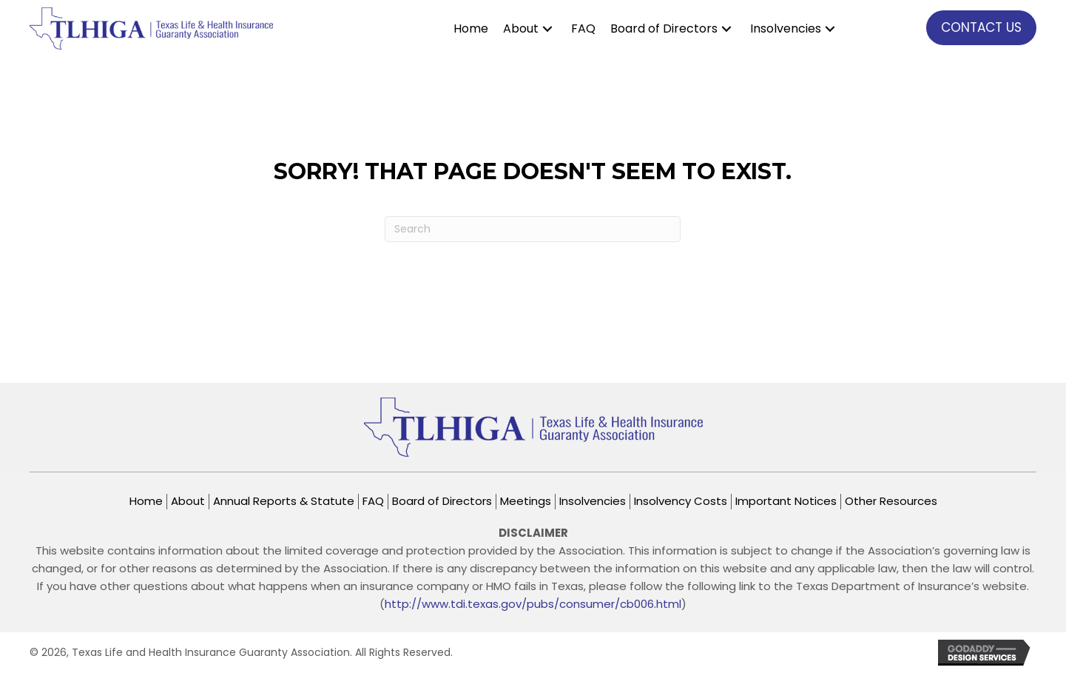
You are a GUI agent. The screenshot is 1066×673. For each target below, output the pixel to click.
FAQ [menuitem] (373, 501)
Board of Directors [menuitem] (442, 501)
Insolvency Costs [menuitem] (680, 501)
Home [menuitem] (146, 501)
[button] (547, 28)
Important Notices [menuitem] (786, 501)
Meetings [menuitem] (525, 501)
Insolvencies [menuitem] (592, 501)
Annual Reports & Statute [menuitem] (283, 501)
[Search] (533, 229)
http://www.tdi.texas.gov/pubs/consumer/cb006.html (533, 604)
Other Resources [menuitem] (891, 501)
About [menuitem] (188, 501)
